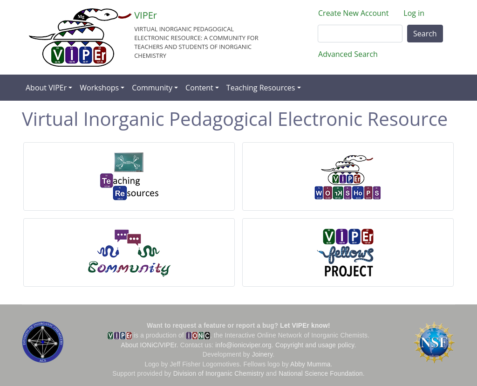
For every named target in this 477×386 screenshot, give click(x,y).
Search (425, 33)
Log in (413, 13)
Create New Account (353, 13)
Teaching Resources (260, 88)
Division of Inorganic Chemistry (218, 373)
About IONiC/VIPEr (149, 345)
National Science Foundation (321, 373)
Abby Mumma (310, 364)
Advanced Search (348, 54)
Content (199, 88)
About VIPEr (46, 88)
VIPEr (145, 15)
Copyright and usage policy (314, 345)
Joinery (262, 354)
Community (152, 88)
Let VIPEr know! (305, 325)
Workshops (99, 88)
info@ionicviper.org (243, 345)
